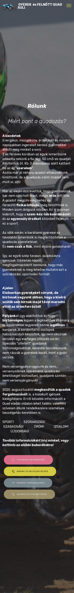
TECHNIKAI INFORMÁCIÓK (28, 462)
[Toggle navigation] (68, 5)
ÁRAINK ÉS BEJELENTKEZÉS (30, 474)
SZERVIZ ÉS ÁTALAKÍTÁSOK (29, 496)
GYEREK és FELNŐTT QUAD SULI (40, 6)
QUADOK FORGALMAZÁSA (28, 485)
